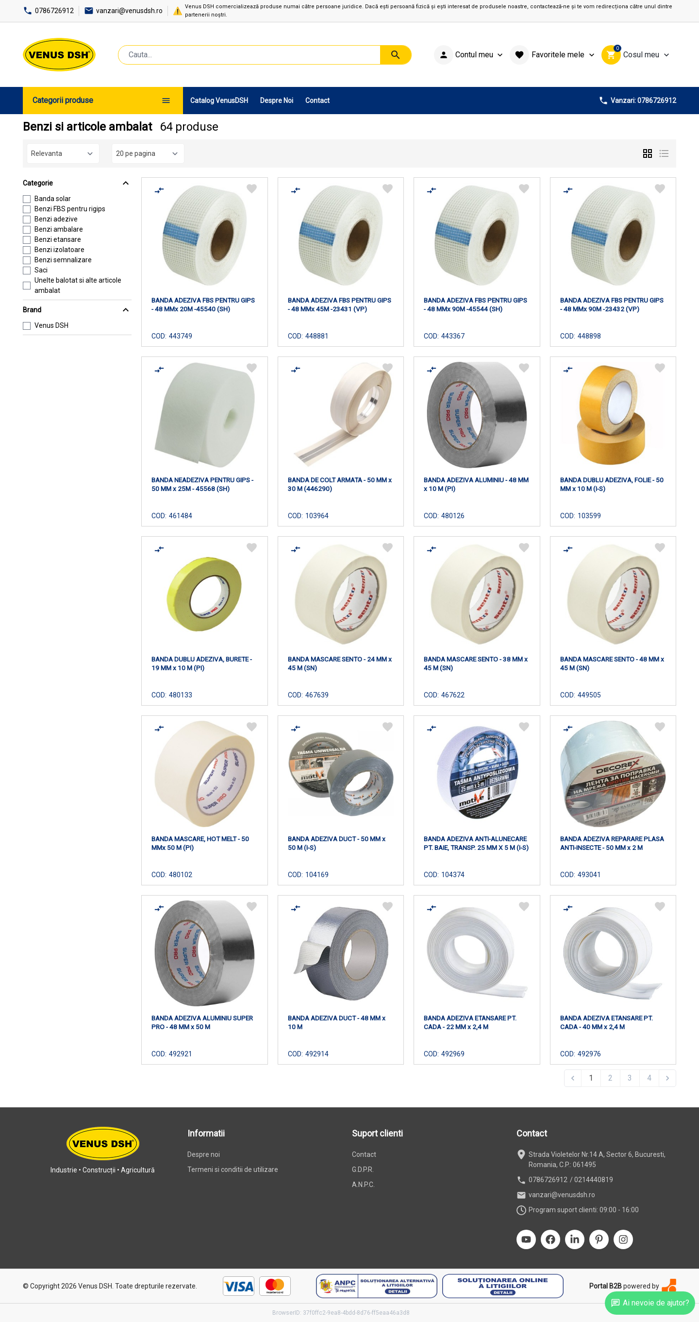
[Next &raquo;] (667, 1078)
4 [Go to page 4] (649, 1078)
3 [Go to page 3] (630, 1078)
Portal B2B (605, 1286)
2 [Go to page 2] (610, 1078)
